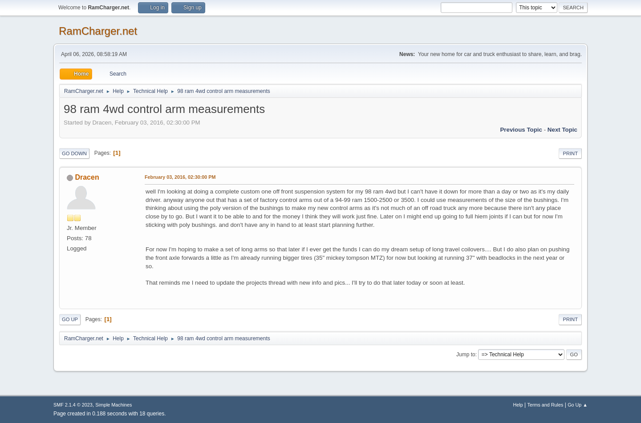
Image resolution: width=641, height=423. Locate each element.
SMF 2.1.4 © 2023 (73, 404)
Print (570, 153)
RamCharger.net (98, 31)
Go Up (70, 319)
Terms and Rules (545, 404)
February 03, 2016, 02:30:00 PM (180, 177)
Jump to (465, 354)
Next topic (562, 129)
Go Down (74, 153)
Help (518, 404)
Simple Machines (113, 404)
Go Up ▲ (578, 404)
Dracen (87, 177)
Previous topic (521, 129)
